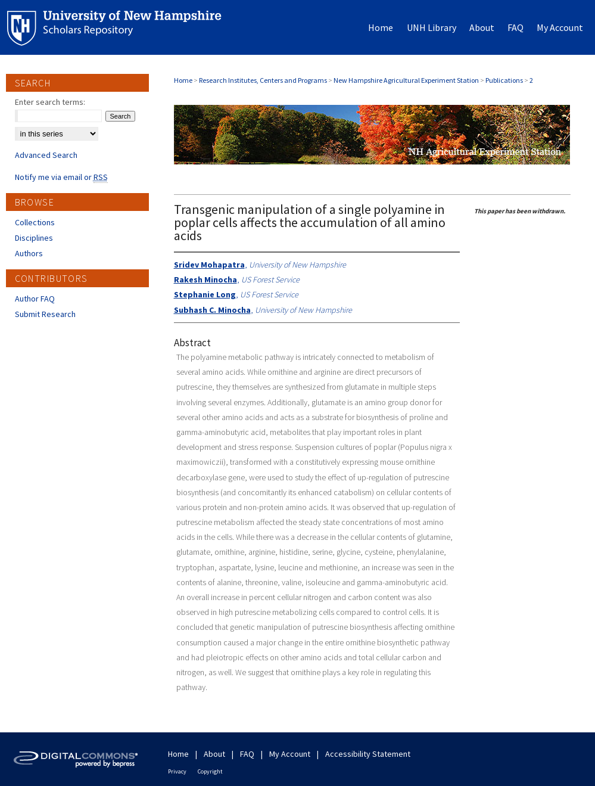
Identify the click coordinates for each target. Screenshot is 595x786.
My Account (289, 753)
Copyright (210, 771)
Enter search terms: (50, 102)
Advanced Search (46, 155)
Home (183, 80)
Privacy (177, 771)
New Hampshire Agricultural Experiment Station (406, 80)
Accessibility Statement (367, 753)
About (214, 753)
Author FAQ (35, 298)
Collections (35, 222)
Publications (504, 80)
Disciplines (34, 237)
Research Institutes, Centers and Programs (263, 80)
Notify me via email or (61, 177)
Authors (29, 253)
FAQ (247, 753)
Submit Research (45, 314)
